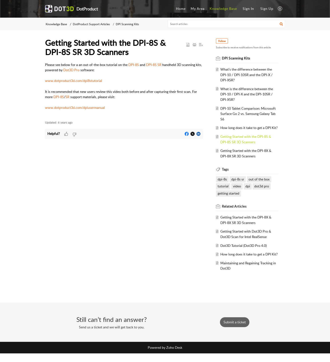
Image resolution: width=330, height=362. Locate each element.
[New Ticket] (234, 330)
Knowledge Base (56, 24)
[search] (226, 24)
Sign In (248, 8)
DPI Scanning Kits (127, 24)
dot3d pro (262, 191)
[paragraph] (124, 89)
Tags (225, 174)
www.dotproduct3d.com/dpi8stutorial (73, 80)
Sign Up (266, 8)
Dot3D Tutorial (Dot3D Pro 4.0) (244, 251)
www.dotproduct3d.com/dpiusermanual (75, 107)
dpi (248, 191)
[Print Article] (194, 45)
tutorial (223, 191)
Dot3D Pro (71, 70)
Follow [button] (222, 41)
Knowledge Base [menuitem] (223, 8)
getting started (229, 198)
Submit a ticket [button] (235, 330)
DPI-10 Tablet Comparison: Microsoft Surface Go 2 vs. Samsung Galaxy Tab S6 (248, 113)
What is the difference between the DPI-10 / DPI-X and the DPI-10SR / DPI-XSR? (247, 94)
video (237, 191)
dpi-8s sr (238, 184)
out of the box (259, 184)
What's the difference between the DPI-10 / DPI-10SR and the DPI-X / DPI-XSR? (247, 74)
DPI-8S (133, 64)
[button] (281, 23)
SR (67, 97)
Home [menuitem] (181, 8)
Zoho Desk (174, 356)
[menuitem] (180, 9)
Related (234, 211)
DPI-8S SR (153, 64)
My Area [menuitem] (198, 8)
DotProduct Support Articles (91, 24)
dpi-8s (222, 184)
